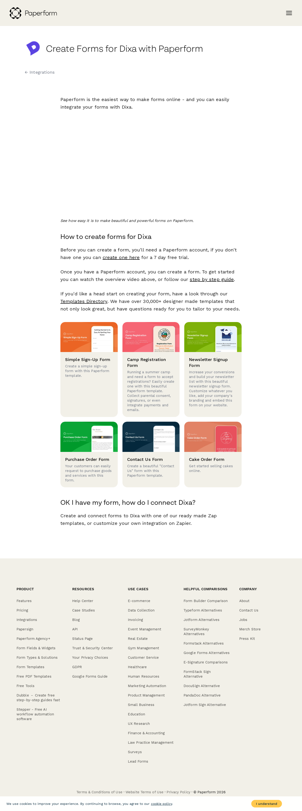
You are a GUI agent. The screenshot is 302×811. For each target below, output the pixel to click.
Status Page (82, 639)
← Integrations (40, 72)
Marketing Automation (147, 686)
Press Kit (247, 639)
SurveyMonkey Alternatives (196, 631)
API (75, 629)
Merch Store (250, 629)
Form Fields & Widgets (36, 648)
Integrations (27, 620)
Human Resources (143, 676)
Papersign (25, 629)
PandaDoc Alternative (202, 695)
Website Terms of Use (145, 792)
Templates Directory (83, 301)
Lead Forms (138, 761)
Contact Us (248, 610)
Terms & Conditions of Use (99, 792)
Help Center (82, 601)
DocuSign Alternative (202, 686)
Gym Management (143, 648)
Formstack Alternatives (204, 643)
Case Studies (83, 610)
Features (24, 601)
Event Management (144, 629)
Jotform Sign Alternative (205, 705)
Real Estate (138, 639)
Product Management (146, 695)
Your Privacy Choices (90, 657)
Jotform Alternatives (201, 620)
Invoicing (135, 620)
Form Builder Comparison (206, 601)
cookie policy (161, 804)
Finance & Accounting (146, 733)
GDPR (77, 667)
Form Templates (30, 667)
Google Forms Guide (90, 676)
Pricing (22, 610)
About (244, 601)
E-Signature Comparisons (206, 662)
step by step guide (212, 279)
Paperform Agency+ (33, 639)
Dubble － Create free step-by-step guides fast (38, 697)
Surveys (135, 752)
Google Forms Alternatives (207, 653)
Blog (76, 620)
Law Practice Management (150, 742)
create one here (121, 257)
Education (136, 714)
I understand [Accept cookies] (266, 804)
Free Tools (25, 686)
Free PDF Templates (34, 676)
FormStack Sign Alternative (197, 674)
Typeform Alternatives (203, 610)
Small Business (141, 705)
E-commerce (139, 601)
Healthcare (137, 667)
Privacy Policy (178, 792)
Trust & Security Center (92, 648)
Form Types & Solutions (37, 657)
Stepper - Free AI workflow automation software (35, 714)
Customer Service (143, 657)
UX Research (139, 724)
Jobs (243, 620)
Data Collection (141, 610)
